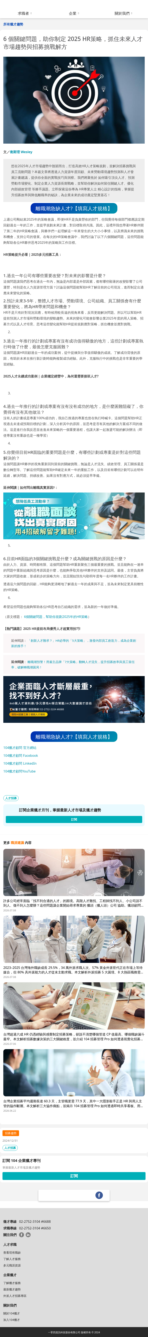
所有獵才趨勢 (13, 24)
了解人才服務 (12, 1259)
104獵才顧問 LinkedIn (20, 763)
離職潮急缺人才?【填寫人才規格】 (74, 208)
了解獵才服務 (12, 1283)
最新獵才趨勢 (12, 1289)
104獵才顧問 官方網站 (19, 747)
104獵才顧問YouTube (19, 771)
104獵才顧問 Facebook (20, 755)
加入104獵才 (11, 1320)
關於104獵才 (11, 1313)
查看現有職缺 (12, 1252)
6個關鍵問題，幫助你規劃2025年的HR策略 (56, 616)
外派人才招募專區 (14, 1296)
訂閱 (74, 1175)
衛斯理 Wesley (21, 152)
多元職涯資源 (12, 1265)
